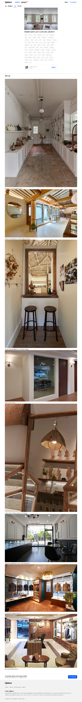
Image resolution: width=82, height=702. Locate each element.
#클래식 (52, 44)
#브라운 (47, 52)
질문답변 (24, 2)
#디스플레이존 (50, 37)
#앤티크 (38, 44)
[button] (76, 80)
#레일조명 (27, 44)
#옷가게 (30, 35)
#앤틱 (48, 44)
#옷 (43, 35)
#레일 (35, 44)
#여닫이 (26, 62)
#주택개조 (46, 47)
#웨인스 (38, 57)
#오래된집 (52, 47)
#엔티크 (43, 44)
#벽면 (29, 42)
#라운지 (32, 40)
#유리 (43, 57)
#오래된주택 (36, 49)
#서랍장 (26, 59)
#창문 (46, 59)
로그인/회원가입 (73, 2)
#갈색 (52, 52)
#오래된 (42, 49)
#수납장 (51, 57)
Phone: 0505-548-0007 (38, 693)
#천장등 (52, 42)
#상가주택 (53, 49)
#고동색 (26, 54)
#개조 (41, 47)
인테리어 (17, 2)
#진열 (38, 37)
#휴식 (36, 40)
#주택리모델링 (32, 47)
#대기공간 (55, 40)
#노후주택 (31, 49)
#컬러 (43, 52)
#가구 (41, 42)
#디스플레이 (43, 37)
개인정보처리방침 (17, 687)
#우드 (35, 54)
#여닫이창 (51, 59)
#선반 (31, 59)
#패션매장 (52, 35)
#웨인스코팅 (48, 54)
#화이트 (30, 52)
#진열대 (34, 37)
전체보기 (54, 67)
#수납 (47, 57)
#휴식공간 (49, 40)
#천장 (33, 42)
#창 (30, 62)
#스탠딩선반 (36, 59)
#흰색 (35, 52)
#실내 (30, 37)
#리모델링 (48, 49)
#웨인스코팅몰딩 (28, 57)
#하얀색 (38, 52)
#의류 (35, 35)
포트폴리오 (10, 6)
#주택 (37, 47)
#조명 (48, 42)
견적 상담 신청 (72, 676)
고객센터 (6, 687)
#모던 (26, 47)
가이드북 (19, 6)
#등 (31, 44)
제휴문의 (66, 2)
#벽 (25, 42)
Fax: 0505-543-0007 (47, 693)
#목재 (43, 54)
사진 (15, 6)
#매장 (26, 37)
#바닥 (37, 42)
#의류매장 (39, 35)
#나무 (39, 54)
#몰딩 (34, 57)
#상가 (26, 52)
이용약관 (11, 687)
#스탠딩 (41, 59)
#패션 (26, 35)
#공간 (44, 40)
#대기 (40, 40)
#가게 (47, 35)
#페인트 (31, 54)
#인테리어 (27, 40)
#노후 (26, 49)
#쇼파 (44, 42)
